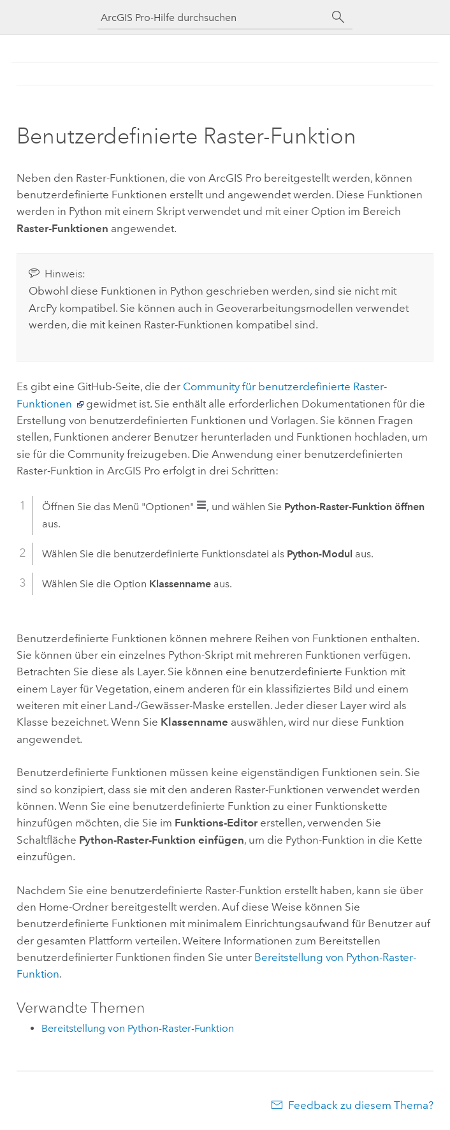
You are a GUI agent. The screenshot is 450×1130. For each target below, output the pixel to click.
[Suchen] (338, 17)
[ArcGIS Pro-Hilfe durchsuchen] (212, 17)
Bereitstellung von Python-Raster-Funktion (137, 1028)
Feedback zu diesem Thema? (360, 1105)
